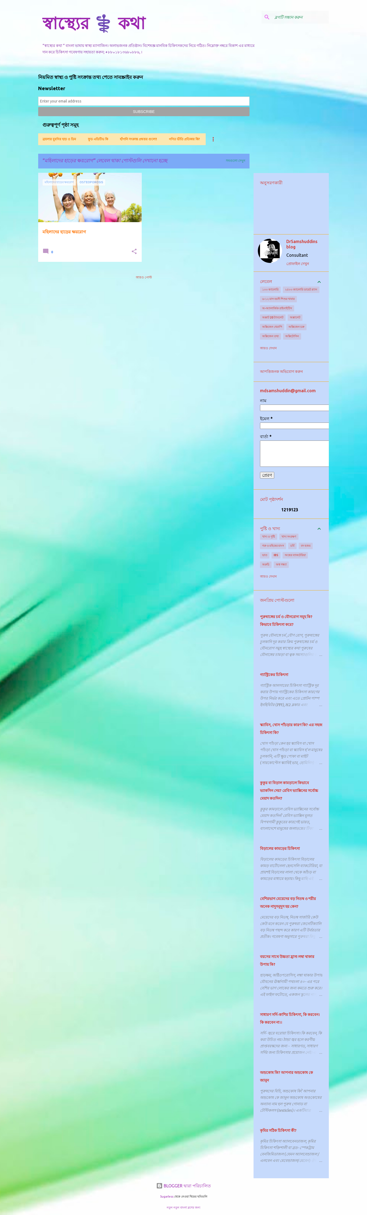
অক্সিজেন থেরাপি (272, 326)
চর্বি (292, 545)
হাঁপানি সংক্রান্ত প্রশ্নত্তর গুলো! (138, 139)
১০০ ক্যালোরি (270, 289)
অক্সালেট (295, 317)
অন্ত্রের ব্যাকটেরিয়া (295, 555)
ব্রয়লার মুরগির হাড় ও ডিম (59, 139)
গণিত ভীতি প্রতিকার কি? (184, 139)
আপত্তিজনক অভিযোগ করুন (281, 371)
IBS (276, 555)
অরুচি (265, 564)
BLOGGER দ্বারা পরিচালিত (183, 1185)
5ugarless (166, 1196)
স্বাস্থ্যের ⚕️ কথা (93, 23)
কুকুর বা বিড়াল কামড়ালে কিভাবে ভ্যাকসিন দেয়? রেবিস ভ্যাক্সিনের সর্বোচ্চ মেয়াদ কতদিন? (289, 791)
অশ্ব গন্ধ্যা (281, 564)
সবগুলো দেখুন (235, 160)
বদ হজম (306, 545)
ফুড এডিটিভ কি (98, 139)
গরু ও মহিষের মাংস (273, 545)
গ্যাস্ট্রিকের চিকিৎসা (274, 675)
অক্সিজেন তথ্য (270, 336)
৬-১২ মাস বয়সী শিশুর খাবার (278, 298)
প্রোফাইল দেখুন (297, 264)
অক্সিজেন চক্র (296, 326)
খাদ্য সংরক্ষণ (289, 536)
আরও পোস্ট (144, 277)
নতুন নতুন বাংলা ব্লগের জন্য (183, 1207)
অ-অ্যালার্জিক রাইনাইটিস (277, 308)
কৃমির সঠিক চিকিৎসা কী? (278, 1130)
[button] (134, 251)
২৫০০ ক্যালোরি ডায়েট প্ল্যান (301, 289)
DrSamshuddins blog (302, 244)
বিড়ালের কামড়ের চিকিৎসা (280, 848)
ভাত (264, 555)
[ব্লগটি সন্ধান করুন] (300, 17)
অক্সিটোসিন (292, 336)
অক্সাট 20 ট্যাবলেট (272, 317)
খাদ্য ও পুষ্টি (268, 536)
